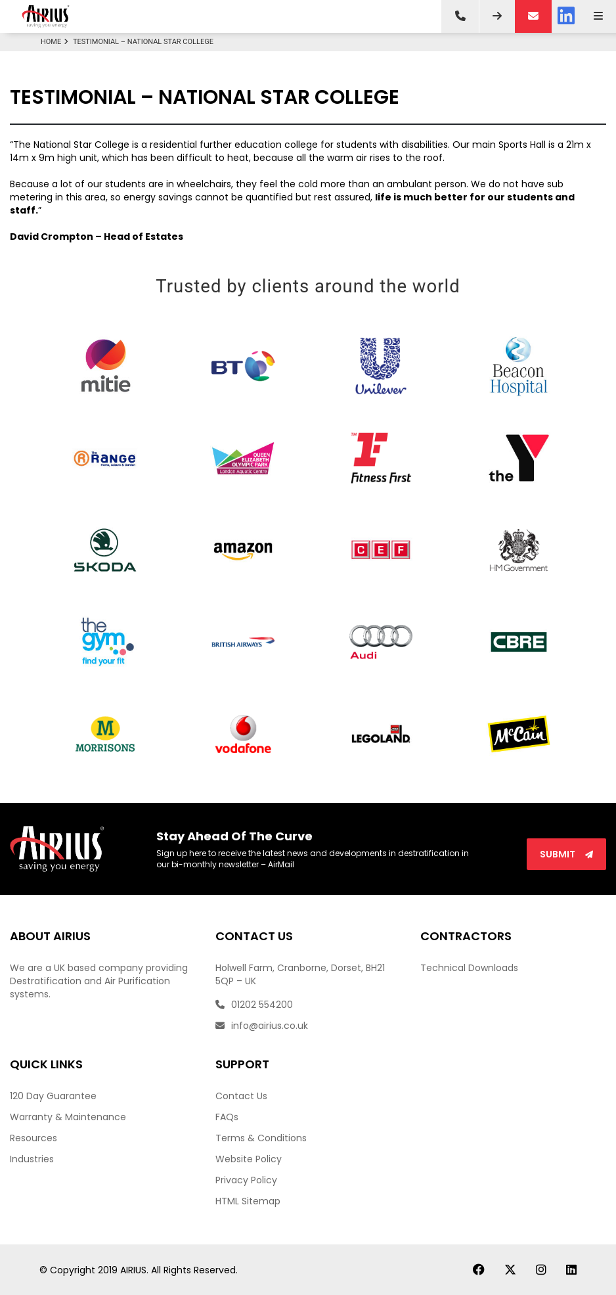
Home (56, 41)
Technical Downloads (469, 967)
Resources (33, 1138)
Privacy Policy (246, 1180)
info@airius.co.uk (261, 1025)
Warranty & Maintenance (68, 1117)
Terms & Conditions (261, 1138)
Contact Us (241, 1095)
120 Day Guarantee (53, 1095)
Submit (566, 854)
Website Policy (248, 1159)
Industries (32, 1159)
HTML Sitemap (247, 1201)
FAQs (226, 1117)
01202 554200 (254, 1004)
